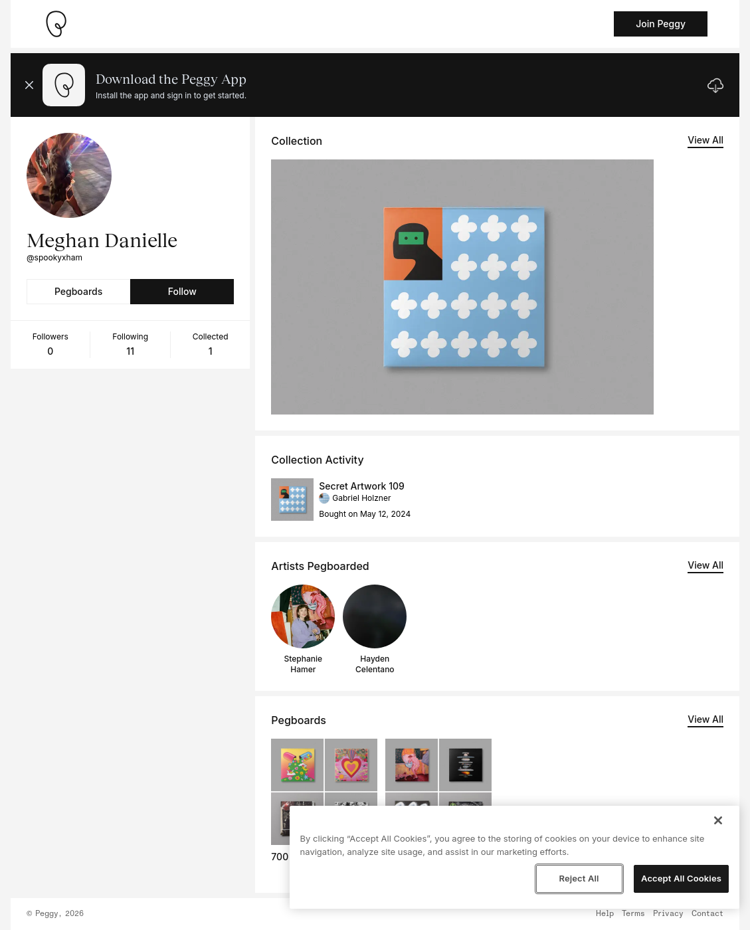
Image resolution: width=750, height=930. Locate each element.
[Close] (718, 820)
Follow (182, 291)
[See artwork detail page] (462, 287)
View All (705, 139)
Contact (707, 914)
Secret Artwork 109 (361, 486)
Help (605, 914)
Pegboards (78, 291)
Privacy (668, 914)
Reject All (579, 878)
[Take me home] (56, 24)
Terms (633, 914)
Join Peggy (661, 23)
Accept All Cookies (681, 878)
